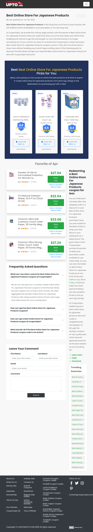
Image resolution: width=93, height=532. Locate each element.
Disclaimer (28, 491)
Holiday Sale (29, 478)
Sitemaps (28, 507)
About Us (10, 478)
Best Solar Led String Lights (82, 415)
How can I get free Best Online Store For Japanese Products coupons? (32, 309)
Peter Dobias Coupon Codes (52, 499)
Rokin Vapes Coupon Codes (52, 504)
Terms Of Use (12, 500)
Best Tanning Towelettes (81, 462)
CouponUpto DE (13, 511)
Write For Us (11, 482)
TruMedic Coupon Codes (51, 521)
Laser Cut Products (79, 401)
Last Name (42, 353)
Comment (15, 373)
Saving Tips (11, 485)
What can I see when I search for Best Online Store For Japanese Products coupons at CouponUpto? (34, 275)
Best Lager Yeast (78, 410)
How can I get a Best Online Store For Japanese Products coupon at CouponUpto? (31, 320)
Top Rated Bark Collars (81, 453)
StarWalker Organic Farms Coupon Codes (52, 510)
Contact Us (29, 482)
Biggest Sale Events (29, 495)
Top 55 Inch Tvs (78, 420)
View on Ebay (56, 187)
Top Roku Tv (76, 382)
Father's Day (74, 279)
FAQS (74, 358)
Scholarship (11, 494)
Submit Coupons (28, 486)
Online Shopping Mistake (28, 502)
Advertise (10, 491)
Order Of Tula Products (81, 424)
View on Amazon (55, 185)
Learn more (77, 355)
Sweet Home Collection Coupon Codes (53, 515)
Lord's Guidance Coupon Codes (50, 488)
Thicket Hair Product (80, 439)
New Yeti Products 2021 (81, 429)
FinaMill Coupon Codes (53, 484)
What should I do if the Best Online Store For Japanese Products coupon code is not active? (34, 331)
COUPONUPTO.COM (26, 527)
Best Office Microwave (80, 434)
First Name (16, 353)
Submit (36, 395)
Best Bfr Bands (77, 443)
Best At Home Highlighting (82, 377)
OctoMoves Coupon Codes (52, 494)
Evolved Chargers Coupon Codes (51, 479)
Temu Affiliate (30, 511)
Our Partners (11, 507)
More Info (56, 179)
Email (13, 363)
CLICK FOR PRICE (21, 143)
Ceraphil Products (79, 405)
